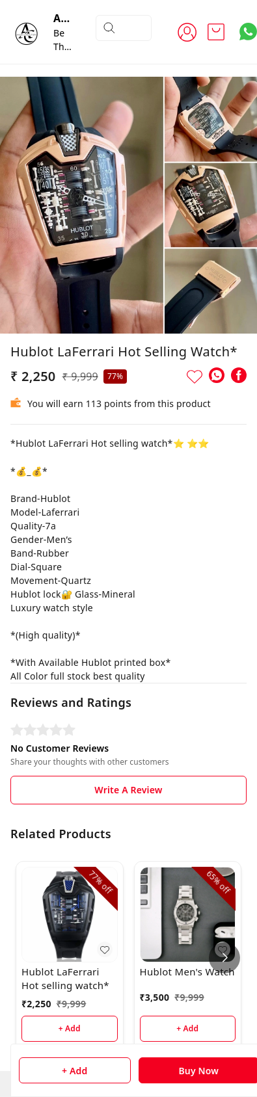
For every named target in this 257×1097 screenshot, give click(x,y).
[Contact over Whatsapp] (248, 31)
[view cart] (216, 32)
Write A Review (128, 790)
